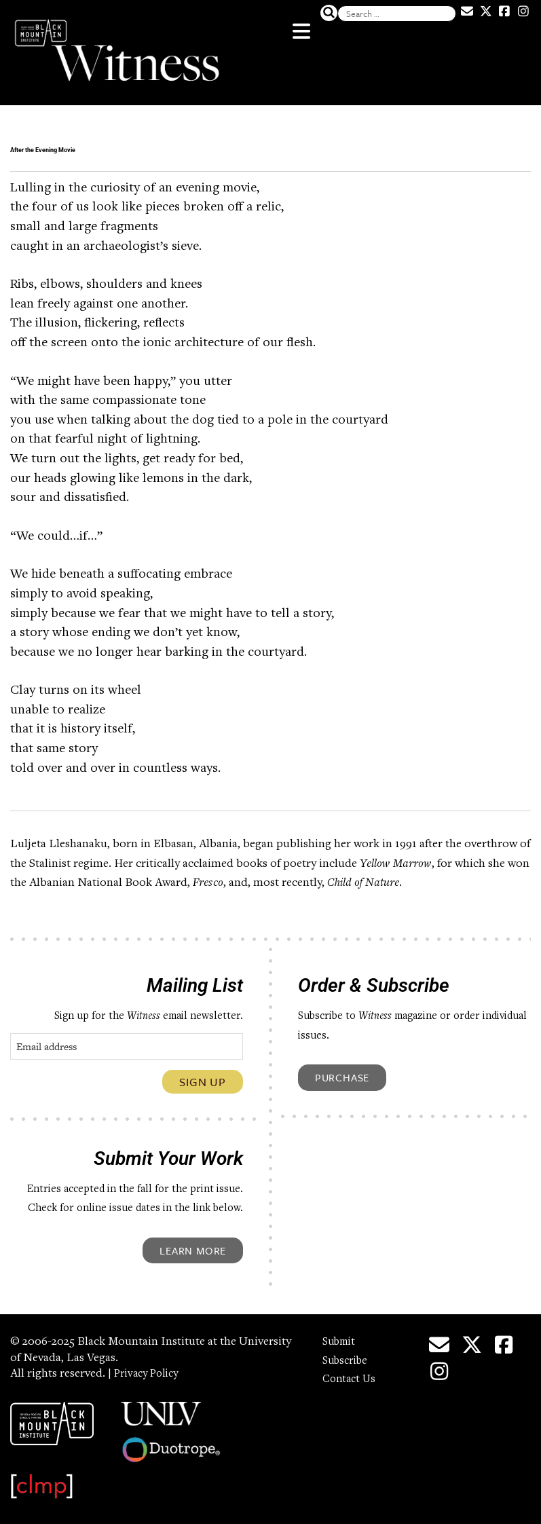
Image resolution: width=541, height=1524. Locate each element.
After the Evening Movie (157, 143)
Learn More (193, 1243)
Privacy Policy (150, 1367)
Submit (341, 1335)
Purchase (342, 1070)
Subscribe (347, 1354)
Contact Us (350, 1373)
